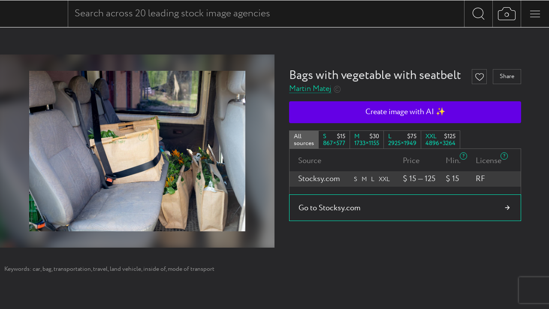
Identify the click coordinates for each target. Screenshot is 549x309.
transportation (72, 269)
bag (46, 269)
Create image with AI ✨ (405, 112)
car (36, 269)
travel (100, 269)
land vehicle (125, 269)
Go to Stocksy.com (329, 208)
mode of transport (191, 269)
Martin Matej (310, 89)
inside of (154, 269)
